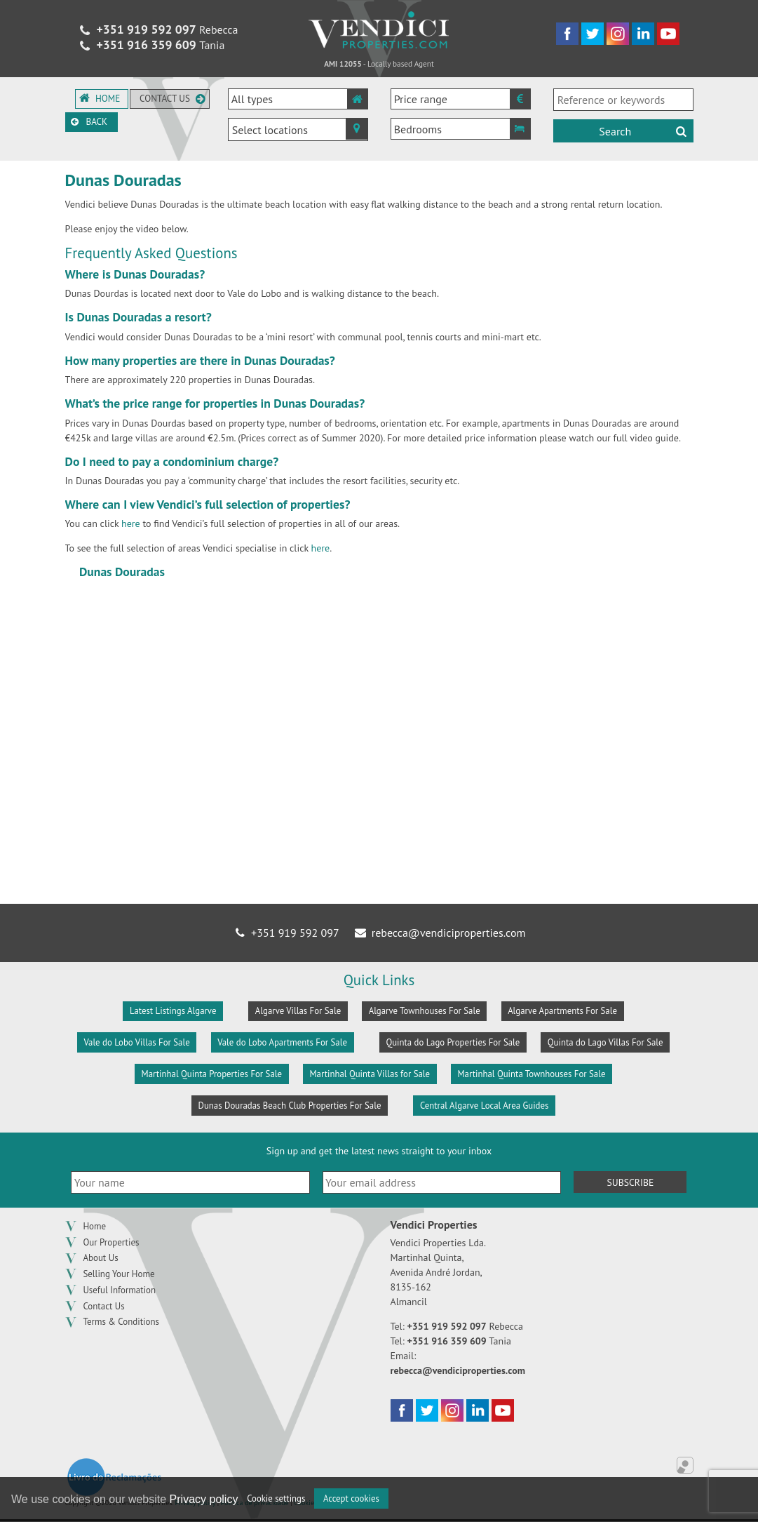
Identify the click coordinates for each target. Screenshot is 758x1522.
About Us (100, 1259)
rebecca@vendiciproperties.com (439, 933)
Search (644, 131)
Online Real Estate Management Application (685, 1465)
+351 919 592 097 (286, 933)
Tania (150, 45)
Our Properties (111, 1243)
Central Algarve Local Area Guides (484, 1106)
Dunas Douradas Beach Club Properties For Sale (289, 1106)
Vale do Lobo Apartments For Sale (282, 1042)
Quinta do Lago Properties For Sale (453, 1042)
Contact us (174, 98)
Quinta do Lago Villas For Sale (605, 1042)
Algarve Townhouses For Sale (424, 1011)
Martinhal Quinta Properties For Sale (212, 1074)
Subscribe (630, 1182)
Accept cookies (351, 1498)
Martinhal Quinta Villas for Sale (369, 1074)
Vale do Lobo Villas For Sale (136, 1042)
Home (100, 98)
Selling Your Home (118, 1275)
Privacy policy (204, 1499)
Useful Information (119, 1291)
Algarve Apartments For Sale (562, 1011)
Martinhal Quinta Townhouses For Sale (532, 1074)
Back (99, 128)
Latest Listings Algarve (173, 1011)
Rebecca (157, 30)
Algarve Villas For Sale (298, 1011)
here (130, 523)
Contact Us (103, 1307)
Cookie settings (276, 1498)
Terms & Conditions (121, 1323)
